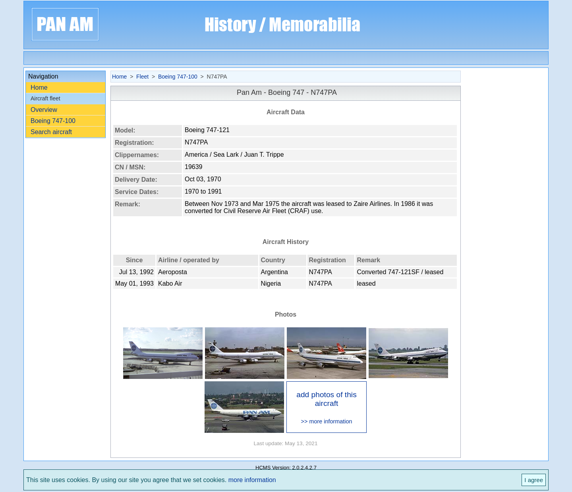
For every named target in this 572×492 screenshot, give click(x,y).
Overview (44, 109)
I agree (533, 480)
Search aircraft (51, 132)
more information (252, 480)
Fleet (142, 76)
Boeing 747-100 (53, 120)
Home (39, 87)
